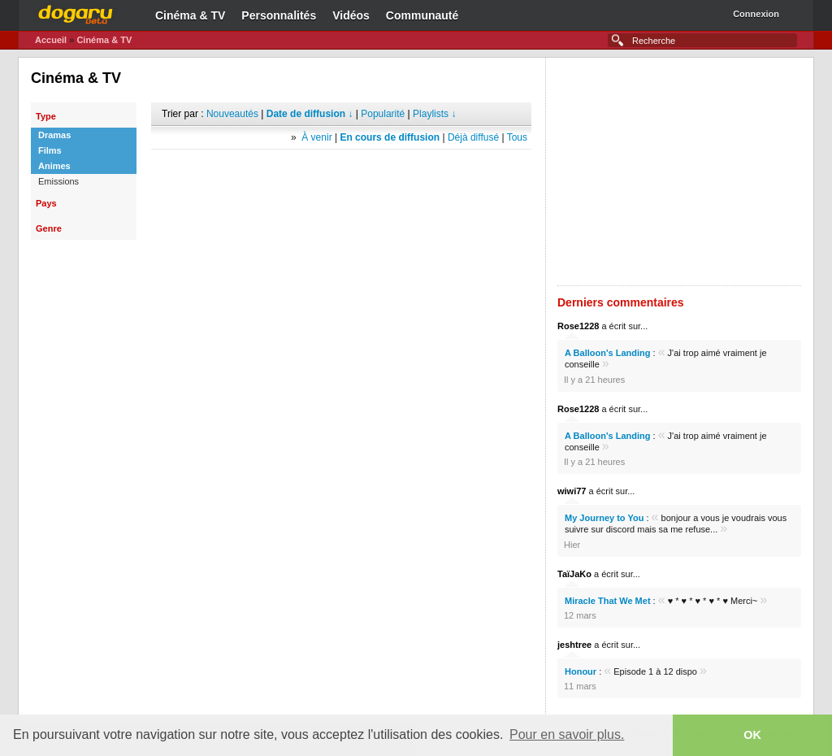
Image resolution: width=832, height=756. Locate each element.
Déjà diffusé (473, 137)
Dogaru (75, 12)
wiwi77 (571, 491)
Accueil (51, 40)
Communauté (422, 15)
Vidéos (351, 15)
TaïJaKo (574, 574)
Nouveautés (232, 113)
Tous (517, 137)
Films (50, 150)
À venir (316, 137)
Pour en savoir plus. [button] (566, 734)
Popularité (383, 113)
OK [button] (752, 734)
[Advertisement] (341, 174)
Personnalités (278, 15)
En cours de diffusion (390, 137)
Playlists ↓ (434, 113)
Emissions (58, 181)
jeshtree (574, 645)
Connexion (756, 14)
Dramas (54, 135)
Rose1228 (578, 326)
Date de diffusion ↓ (309, 113)
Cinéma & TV (190, 15)
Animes (54, 166)
